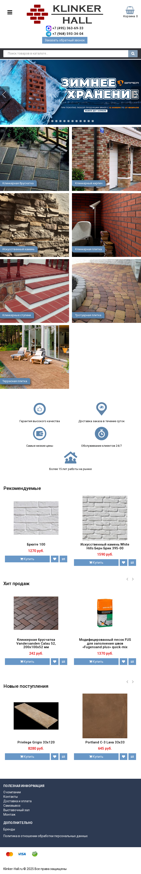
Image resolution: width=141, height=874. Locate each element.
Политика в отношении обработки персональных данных (45, 836)
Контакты (10, 796)
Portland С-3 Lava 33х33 (105, 742)
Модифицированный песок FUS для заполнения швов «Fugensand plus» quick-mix (105, 643)
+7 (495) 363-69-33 (67, 28)
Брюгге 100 (36, 544)
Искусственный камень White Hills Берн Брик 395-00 (104, 546)
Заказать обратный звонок (65, 40)
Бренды (9, 829)
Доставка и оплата (17, 801)
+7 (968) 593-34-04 (67, 34)
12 (92, 120)
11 (88, 120)
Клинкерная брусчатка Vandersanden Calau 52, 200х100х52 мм (36, 643)
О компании (12, 792)
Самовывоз (11, 805)
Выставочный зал (16, 810)
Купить (27, 559)
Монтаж (9, 814)
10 (84, 120)
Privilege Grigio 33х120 (36, 742)
